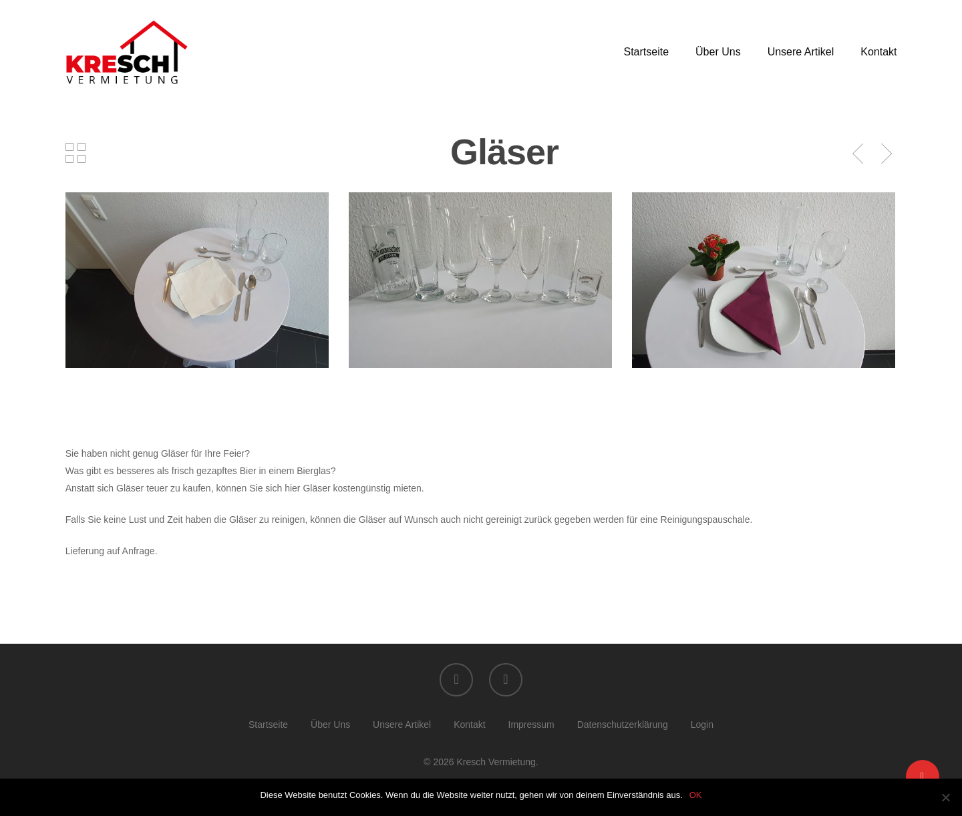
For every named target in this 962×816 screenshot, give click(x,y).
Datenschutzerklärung (622, 724)
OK (695, 795)
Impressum (531, 724)
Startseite (646, 52)
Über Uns (718, 52)
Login (702, 724)
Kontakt (878, 52)
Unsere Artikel (801, 52)
